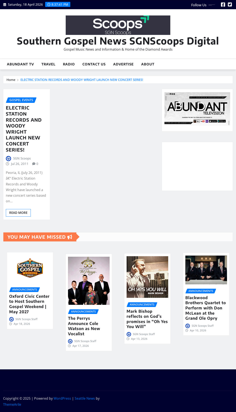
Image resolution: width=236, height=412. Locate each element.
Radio (69, 64)
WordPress (62, 398)
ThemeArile (12, 404)
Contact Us (94, 64)
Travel (48, 64)
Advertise (123, 64)
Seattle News (85, 398)
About (147, 64)
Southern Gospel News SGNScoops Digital (118, 41)
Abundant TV (20, 64)
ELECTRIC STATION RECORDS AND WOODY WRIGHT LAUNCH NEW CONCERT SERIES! (82, 80)
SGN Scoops (22, 158)
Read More (18, 212)
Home (10, 80)
